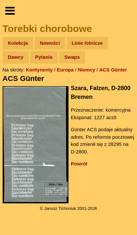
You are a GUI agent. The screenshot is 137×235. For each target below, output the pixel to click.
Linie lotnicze (87, 43)
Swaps (72, 57)
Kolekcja (18, 43)
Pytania (44, 57)
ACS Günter (113, 69)
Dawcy (15, 57)
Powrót (79, 163)
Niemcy (86, 69)
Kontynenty (39, 69)
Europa (65, 69)
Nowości (50, 43)
